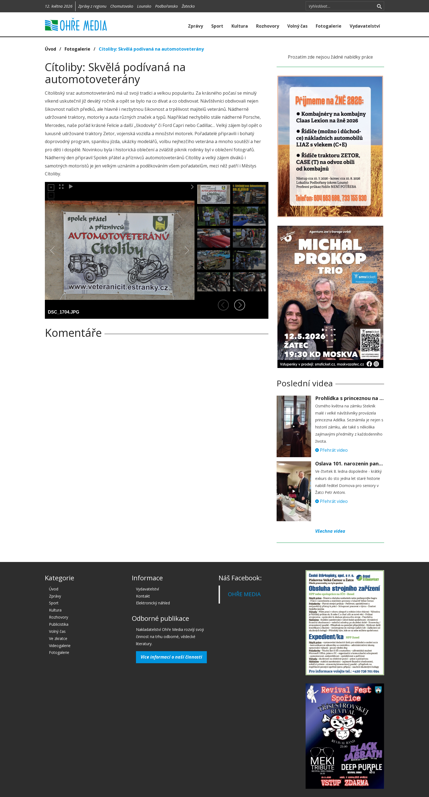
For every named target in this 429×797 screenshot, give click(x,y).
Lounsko (144, 6)
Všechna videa (330, 531)
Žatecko (188, 6)
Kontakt (143, 596)
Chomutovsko (121, 6)
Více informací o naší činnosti (171, 657)
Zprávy (195, 26)
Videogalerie (60, 645)
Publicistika (58, 624)
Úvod (50, 49)
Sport (217, 26)
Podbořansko (166, 6)
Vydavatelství (365, 26)
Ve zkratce (58, 638)
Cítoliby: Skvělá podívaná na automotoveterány (151, 49)
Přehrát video (331, 450)
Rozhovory (267, 26)
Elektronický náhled (153, 602)
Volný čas (297, 26)
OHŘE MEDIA (244, 594)
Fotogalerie (328, 26)
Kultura (239, 26)
